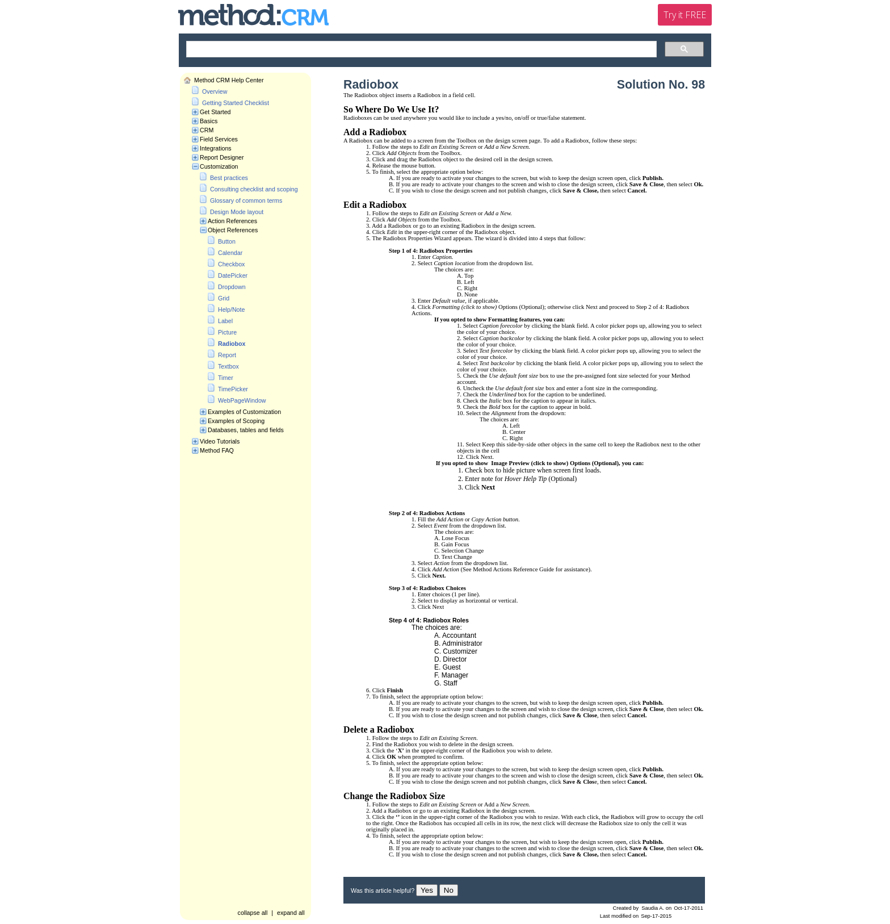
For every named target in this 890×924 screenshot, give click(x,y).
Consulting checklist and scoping (254, 189)
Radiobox (232, 343)
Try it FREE (685, 15)
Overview (214, 91)
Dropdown (232, 286)
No (449, 890)
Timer (225, 377)
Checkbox (231, 264)
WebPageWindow (242, 400)
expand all (291, 912)
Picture (227, 332)
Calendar (230, 252)
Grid (223, 298)
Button (227, 241)
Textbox (228, 366)
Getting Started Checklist (235, 102)
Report (227, 355)
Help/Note (231, 309)
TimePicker (233, 389)
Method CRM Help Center (229, 80)
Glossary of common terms (246, 200)
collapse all (253, 912)
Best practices (229, 177)
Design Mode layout (236, 211)
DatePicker (232, 275)
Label (225, 320)
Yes (427, 890)
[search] (420, 49)
